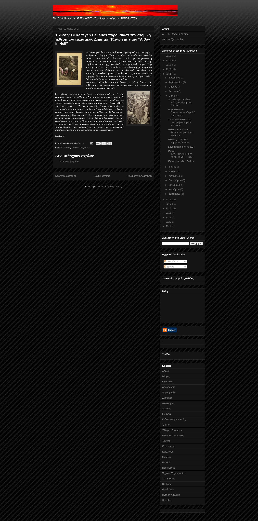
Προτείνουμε (168, 467)
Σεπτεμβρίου (175, 180)
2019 (169, 217)
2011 (169, 60)
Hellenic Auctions (171, 494)
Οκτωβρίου (174, 185)
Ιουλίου (172, 171)
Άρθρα (165, 371)
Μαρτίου (173, 86)
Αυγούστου (174, 176)
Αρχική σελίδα (102, 176)
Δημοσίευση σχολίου (69, 161)
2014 (169, 74)
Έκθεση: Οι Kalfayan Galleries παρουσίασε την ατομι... (180, 132)
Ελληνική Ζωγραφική (172, 435)
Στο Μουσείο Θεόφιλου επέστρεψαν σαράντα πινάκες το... (180, 122)
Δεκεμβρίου (174, 193)
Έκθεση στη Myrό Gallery (181, 161)
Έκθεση (66, 147)
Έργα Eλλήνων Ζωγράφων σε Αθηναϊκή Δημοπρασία (181, 112)
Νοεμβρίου (174, 189)
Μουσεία (166, 457)
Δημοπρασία (168, 387)
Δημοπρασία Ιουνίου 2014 (181, 146)
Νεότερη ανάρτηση (66, 176)
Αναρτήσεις (171, 261)
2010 (169, 56)
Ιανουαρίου (174, 77)
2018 (169, 212)
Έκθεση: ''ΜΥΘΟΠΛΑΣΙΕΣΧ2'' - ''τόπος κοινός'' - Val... (180, 154)
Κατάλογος (167, 451)
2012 (169, 65)
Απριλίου (173, 91)
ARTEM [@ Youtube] (172, 39)
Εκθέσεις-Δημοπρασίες (174, 419)
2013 (169, 69)
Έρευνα (166, 441)
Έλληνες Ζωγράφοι (80, 147)
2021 (169, 226)
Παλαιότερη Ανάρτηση (139, 176)
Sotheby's (167, 500)
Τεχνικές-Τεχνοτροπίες (173, 473)
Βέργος (166, 376)
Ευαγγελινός (168, 446)
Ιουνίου (172, 167)
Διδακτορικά (168, 403)
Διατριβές (167, 398)
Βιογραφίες (167, 381)
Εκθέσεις (166, 414)
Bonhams (167, 484)
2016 (169, 204)
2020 (169, 222)
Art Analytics (168, 478)
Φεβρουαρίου (175, 82)
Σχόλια (169, 266)
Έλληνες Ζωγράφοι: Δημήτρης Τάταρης (179, 141)
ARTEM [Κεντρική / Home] (175, 34)
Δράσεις (166, 408)
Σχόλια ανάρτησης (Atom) (110, 186)
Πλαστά (166, 462)
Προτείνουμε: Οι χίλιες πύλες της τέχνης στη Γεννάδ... (180, 102)
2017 (169, 208)
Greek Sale (168, 489)
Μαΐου (171, 95)
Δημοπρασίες (169, 392)
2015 (169, 199)
